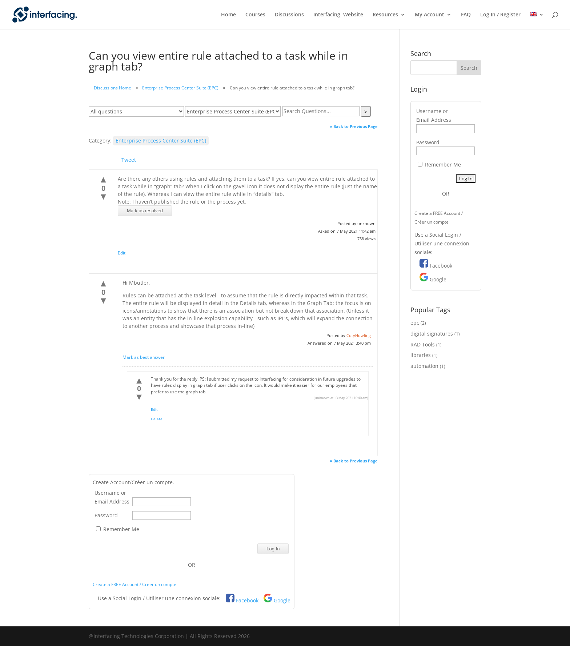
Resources (385, 15)
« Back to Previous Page (354, 126)
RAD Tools (422, 344)
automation (424, 365)
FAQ (466, 15)
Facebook (247, 600)
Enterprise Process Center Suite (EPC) (180, 88)
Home (228, 15)
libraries (420, 355)
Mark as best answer (144, 357)
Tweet (128, 159)
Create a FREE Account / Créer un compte (134, 584)
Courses (255, 15)
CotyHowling (358, 335)
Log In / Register (500, 15)
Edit (121, 253)
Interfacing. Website (338, 15)
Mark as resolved (145, 210)
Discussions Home (112, 88)
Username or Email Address (112, 497)
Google (282, 600)
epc (414, 322)
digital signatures (431, 333)
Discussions (289, 15)
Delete (156, 419)
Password (106, 515)
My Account (429, 15)
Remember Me (117, 529)
